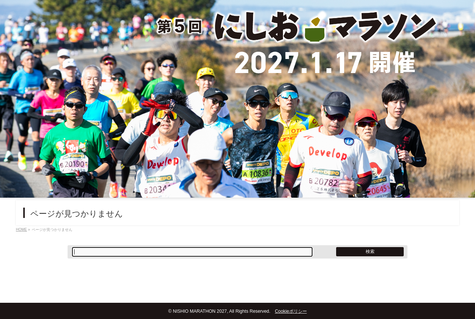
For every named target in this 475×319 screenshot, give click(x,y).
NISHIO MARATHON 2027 (200, 311)
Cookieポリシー (291, 311)
